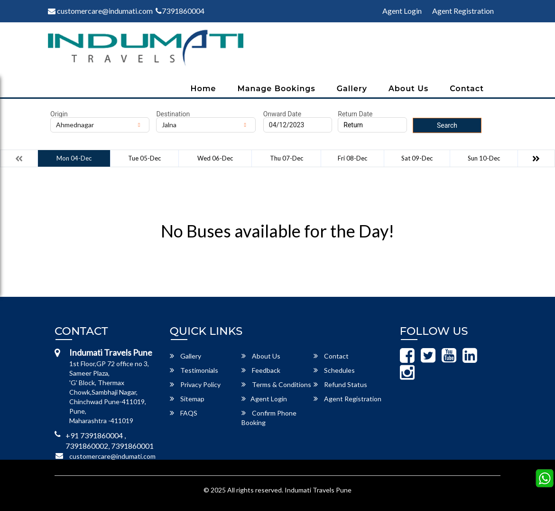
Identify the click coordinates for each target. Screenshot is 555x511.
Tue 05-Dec (144, 158)
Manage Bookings (276, 88)
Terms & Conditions (276, 384)
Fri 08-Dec (352, 158)
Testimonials (194, 370)
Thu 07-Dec (286, 158)
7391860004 (180, 10)
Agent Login (402, 10)
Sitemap (187, 399)
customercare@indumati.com (100, 10)
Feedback (260, 370)
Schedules (334, 370)
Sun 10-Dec (484, 158)
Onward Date (282, 114)
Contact (467, 88)
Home (203, 88)
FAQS (183, 413)
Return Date (355, 114)
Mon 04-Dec (74, 158)
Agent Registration (463, 10)
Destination (173, 114)
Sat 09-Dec (417, 158)
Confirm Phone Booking (268, 417)
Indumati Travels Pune (318, 490)
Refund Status (340, 384)
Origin (59, 114)
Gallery (352, 88)
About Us (408, 88)
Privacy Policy (195, 384)
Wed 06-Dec (215, 158)
